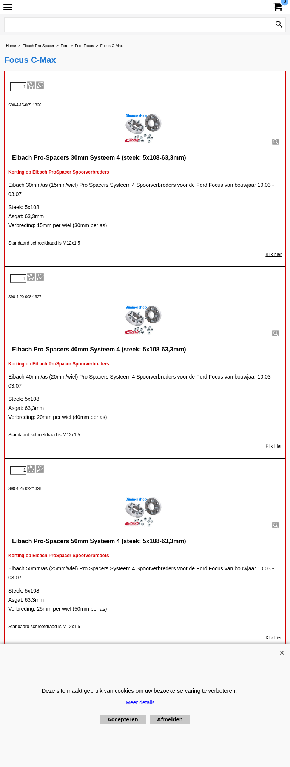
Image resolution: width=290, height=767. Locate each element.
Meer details (140, 702)
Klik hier (273, 254)
